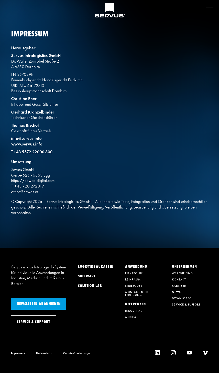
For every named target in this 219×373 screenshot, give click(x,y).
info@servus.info (26, 138)
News (176, 292)
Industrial (133, 310)
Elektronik (134, 273)
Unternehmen (184, 266)
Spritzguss (134, 285)
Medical (131, 317)
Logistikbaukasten (96, 266)
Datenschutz (44, 353)
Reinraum (133, 279)
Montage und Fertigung (136, 293)
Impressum (18, 353)
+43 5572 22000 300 (33, 152)
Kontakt (179, 279)
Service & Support (186, 304)
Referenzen (135, 304)
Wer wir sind (182, 273)
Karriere (179, 285)
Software (87, 276)
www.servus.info (26, 144)
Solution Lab (90, 286)
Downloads (181, 298)
